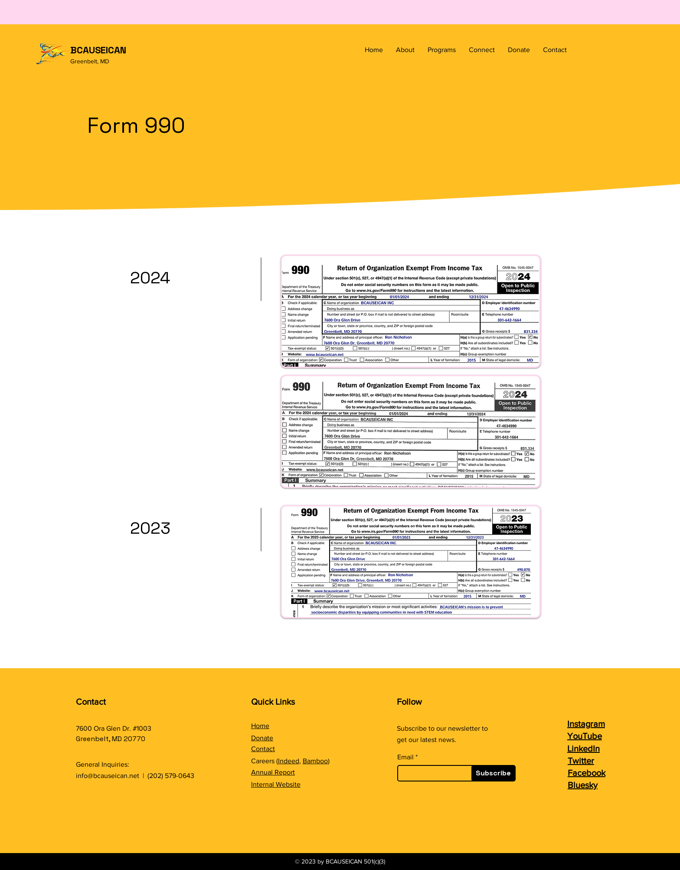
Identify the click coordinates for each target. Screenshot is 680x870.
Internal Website (276, 784)
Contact (263, 748)
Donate (262, 738)
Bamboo (315, 761)
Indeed (288, 761)
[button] (405, 50)
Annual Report (273, 772)
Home (260, 725)
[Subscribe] (493, 773)
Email (405, 757)
